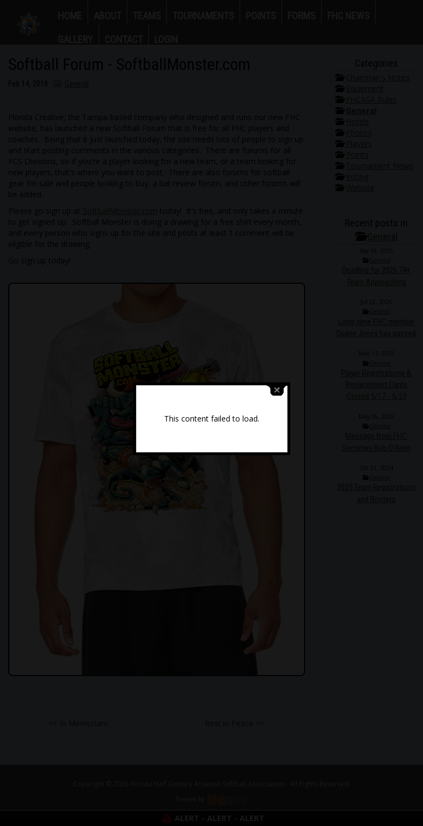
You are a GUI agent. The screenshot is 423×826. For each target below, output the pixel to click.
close (277, 383)
